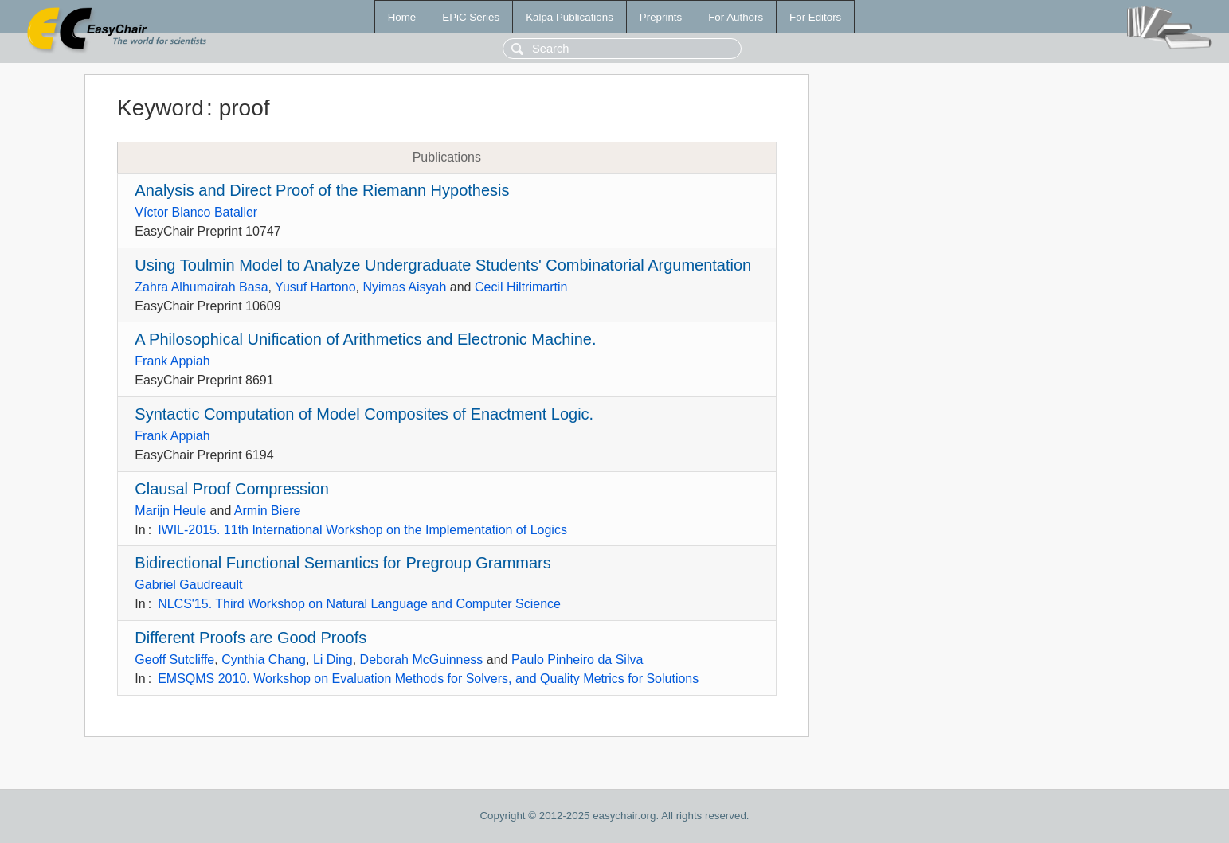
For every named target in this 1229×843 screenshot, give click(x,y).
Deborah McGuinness (421, 659)
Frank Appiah (172, 361)
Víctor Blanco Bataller (196, 212)
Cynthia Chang (263, 659)
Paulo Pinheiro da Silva (577, 659)
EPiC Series (470, 17)
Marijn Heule (170, 510)
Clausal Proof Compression (231, 489)
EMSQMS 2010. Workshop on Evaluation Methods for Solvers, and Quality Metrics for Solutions (428, 678)
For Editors (815, 17)
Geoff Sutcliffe (174, 659)
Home (402, 17)
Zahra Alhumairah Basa (201, 287)
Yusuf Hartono (315, 287)
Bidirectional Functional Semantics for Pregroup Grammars (342, 563)
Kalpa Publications (569, 17)
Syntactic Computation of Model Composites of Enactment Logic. (364, 414)
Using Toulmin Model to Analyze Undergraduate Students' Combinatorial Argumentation (443, 265)
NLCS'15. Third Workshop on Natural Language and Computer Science (359, 604)
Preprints (661, 17)
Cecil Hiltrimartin (521, 287)
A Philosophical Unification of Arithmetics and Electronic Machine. (365, 339)
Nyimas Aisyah (404, 287)
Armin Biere (267, 510)
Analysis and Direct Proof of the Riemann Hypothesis (322, 190)
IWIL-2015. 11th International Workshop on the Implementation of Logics (362, 530)
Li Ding (333, 659)
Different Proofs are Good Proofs (250, 637)
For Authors (735, 17)
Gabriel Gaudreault (188, 584)
